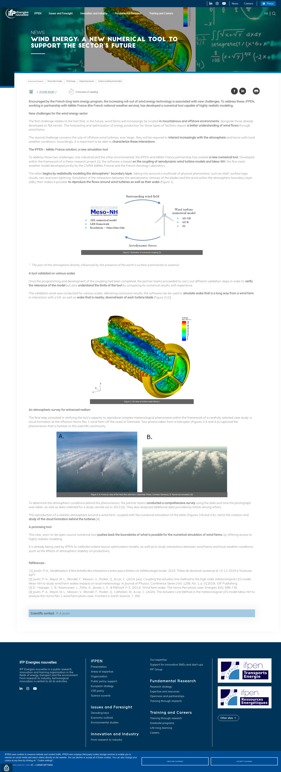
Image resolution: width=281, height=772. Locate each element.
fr (266, 13)
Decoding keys (100, 713)
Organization (99, 676)
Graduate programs (162, 723)
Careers (248, 3)
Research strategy (161, 686)
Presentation (99, 666)
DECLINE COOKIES (175, 761)
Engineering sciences (91, 81)
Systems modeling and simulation (118, 81)
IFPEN (37, 13)
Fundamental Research (128, 13)
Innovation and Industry (93, 13)
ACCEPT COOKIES (244, 761)
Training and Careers (161, 13)
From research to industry (106, 740)
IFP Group (156, 669)
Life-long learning (161, 728)
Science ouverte (100, 695)
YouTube (224, 3)
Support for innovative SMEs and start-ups (176, 664)
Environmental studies (104, 722)
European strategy (102, 686)
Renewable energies (56, 81)
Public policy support (104, 681)
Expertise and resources (164, 691)
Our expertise (158, 659)
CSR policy (97, 691)
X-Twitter (217, 3)
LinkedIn (209, 3)
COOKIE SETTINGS (44, 765)
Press (270, 3)
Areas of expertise (102, 671)
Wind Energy (74, 81)
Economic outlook (102, 717)
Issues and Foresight (61, 13)
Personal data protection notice (17, 765)
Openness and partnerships (167, 696)
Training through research (166, 701)
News (235, 3)
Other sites (226, 717)
